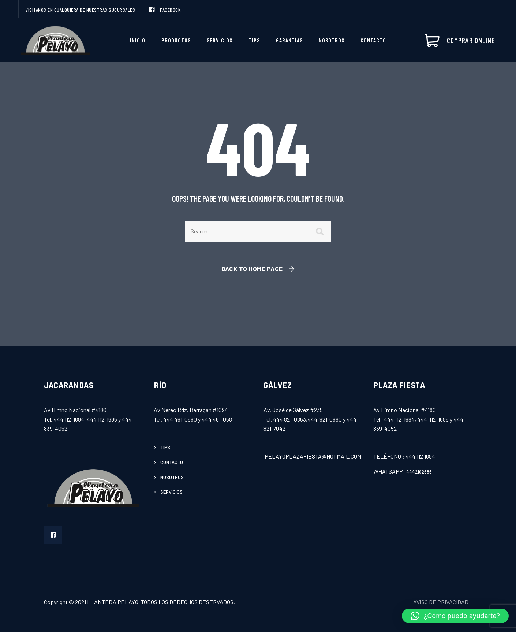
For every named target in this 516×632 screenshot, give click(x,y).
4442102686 (419, 472)
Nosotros (331, 40)
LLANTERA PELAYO (112, 601)
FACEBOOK (164, 10)
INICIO (137, 40)
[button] (455, 616)
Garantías (289, 40)
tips (165, 447)
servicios (219, 40)
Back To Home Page (252, 268)
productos (176, 40)
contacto (171, 462)
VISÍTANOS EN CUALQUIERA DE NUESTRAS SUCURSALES (80, 10)
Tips (254, 40)
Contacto (373, 40)
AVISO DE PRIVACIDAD (440, 601)
